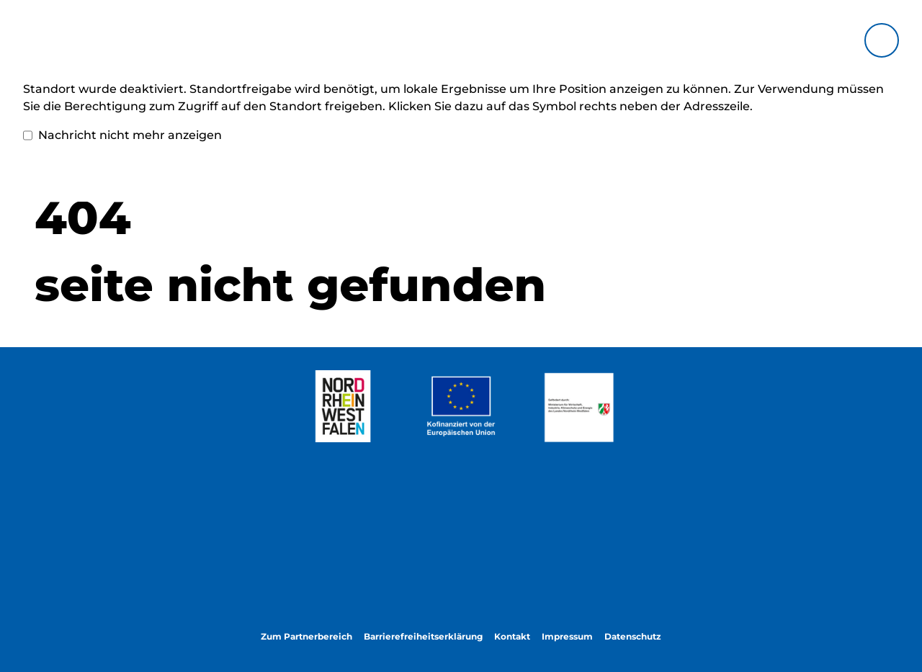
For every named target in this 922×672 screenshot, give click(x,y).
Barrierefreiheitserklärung (423, 636)
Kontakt (512, 636)
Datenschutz (632, 636)
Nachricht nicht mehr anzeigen (122, 135)
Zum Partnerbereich (306, 636)
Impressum (567, 636)
